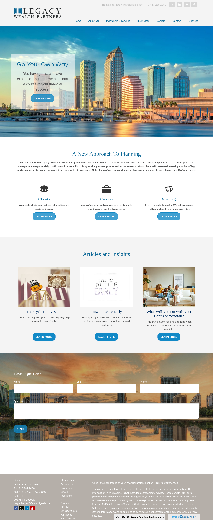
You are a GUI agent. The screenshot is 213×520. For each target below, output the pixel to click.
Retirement (67, 484)
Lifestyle (65, 506)
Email (80, 381)
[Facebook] (194, 4)
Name (17, 381)
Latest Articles (69, 510)
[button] (77, 20)
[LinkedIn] (179, 4)
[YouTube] (187, 4)
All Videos (66, 514)
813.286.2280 (156, 4)
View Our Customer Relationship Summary (140, 516)
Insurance (66, 495)
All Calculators (69, 518)
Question (19, 401)
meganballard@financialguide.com (122, 4)
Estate (64, 491)
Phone (143, 381)
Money (65, 503)
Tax (63, 499)
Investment (67, 487)
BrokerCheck (170, 482)
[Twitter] (172, 4)
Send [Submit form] (20, 428)
